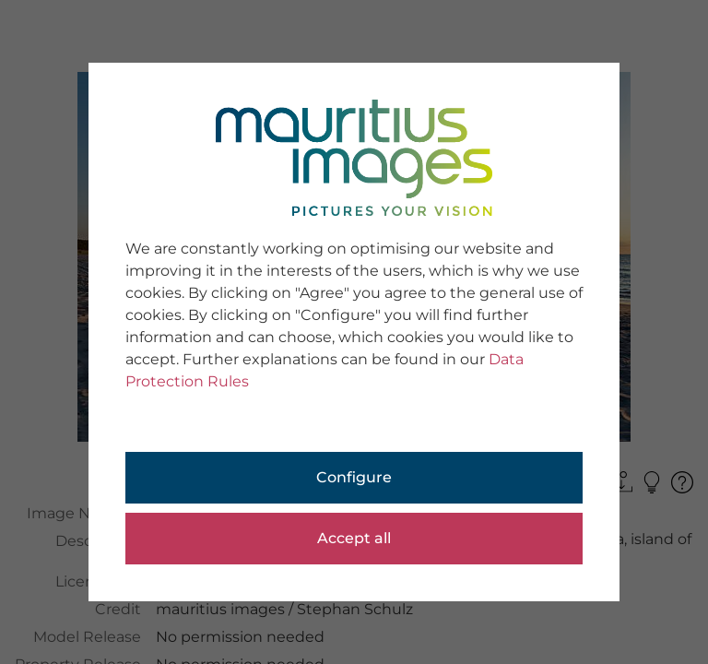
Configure (354, 477)
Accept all (354, 538)
